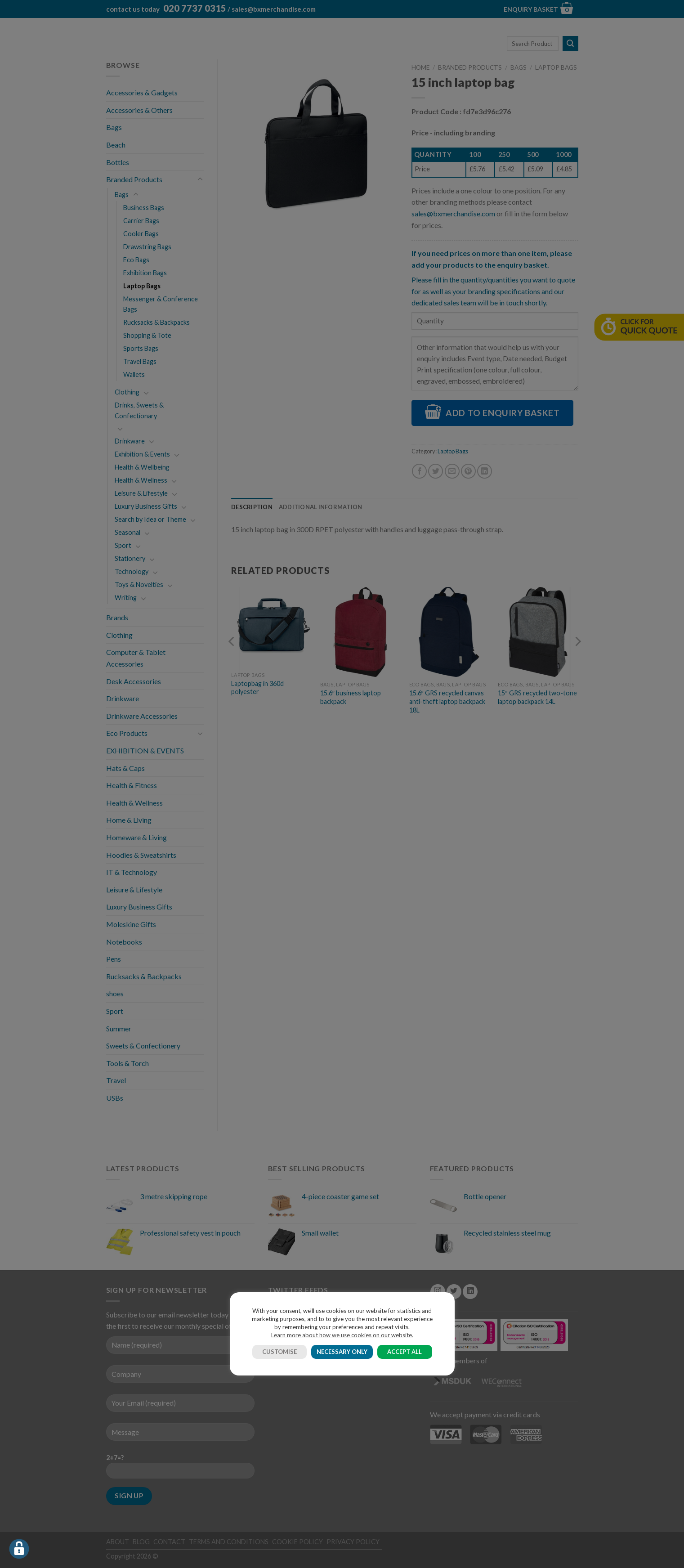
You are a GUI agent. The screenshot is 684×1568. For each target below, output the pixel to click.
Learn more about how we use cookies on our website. (342, 1335)
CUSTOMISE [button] (279, 1351)
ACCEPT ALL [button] (404, 1351)
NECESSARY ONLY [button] (342, 1351)
